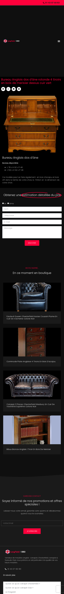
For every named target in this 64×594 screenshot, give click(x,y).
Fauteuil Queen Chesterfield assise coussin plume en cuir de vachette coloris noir (32, 317)
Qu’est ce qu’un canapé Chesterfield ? (22, 584)
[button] (59, 41)
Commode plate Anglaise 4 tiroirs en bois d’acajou (31, 361)
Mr (5, 203)
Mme (11, 203)
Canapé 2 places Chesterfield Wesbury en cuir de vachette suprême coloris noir (31, 405)
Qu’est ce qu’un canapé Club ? (19, 588)
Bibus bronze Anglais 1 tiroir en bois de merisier (29, 449)
